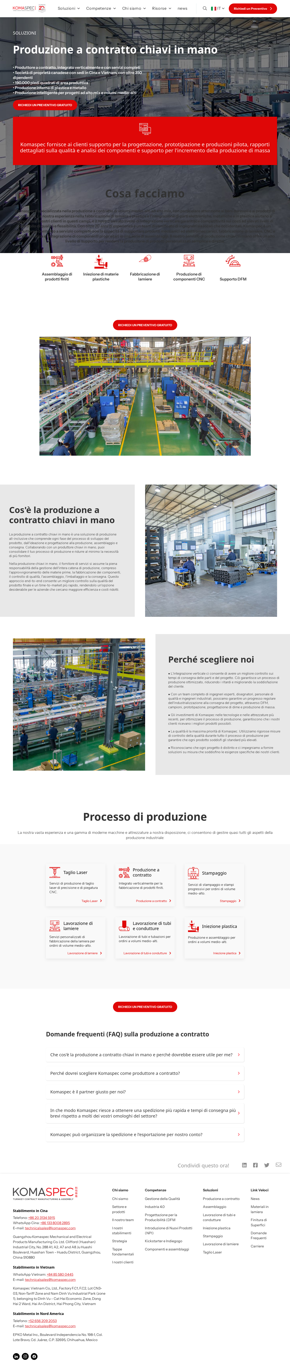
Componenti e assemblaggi (167, 1249)
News (255, 1199)
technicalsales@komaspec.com (50, 1228)
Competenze (101, 8)
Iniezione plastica (216, 1228)
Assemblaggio (214, 1206)
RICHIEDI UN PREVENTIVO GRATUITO (45, 105)
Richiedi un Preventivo (253, 9)
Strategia (119, 1241)
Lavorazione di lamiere (221, 1244)
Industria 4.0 (155, 1206)
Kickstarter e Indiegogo (163, 1241)
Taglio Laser (212, 1252)
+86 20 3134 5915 (41, 1217)
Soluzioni (69, 8)
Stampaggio (213, 1236)
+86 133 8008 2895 (55, 1223)
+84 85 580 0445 (60, 1274)
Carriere (257, 1246)
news (183, 8)
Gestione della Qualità (162, 1199)
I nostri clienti (122, 1262)
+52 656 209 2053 (42, 1321)
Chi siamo (134, 8)
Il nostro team (123, 1220)
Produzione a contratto (221, 1199)
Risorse (161, 8)
